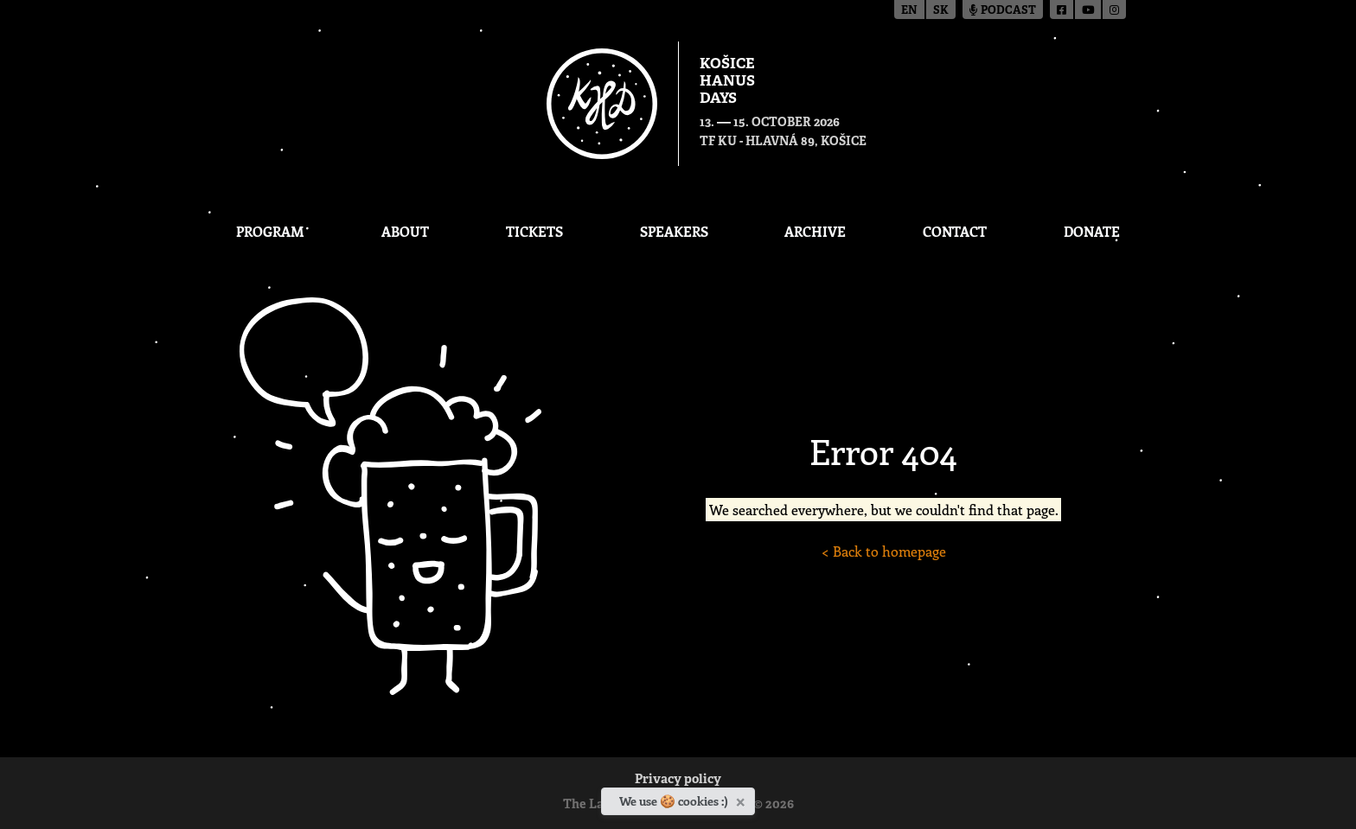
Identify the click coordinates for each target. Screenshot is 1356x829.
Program (270, 231)
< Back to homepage (884, 551)
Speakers (674, 231)
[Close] (742, 798)
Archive (815, 231)
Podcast (1002, 10)
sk (941, 10)
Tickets (534, 231)
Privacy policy (678, 780)
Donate (1092, 231)
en (909, 10)
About (405, 231)
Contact (955, 231)
